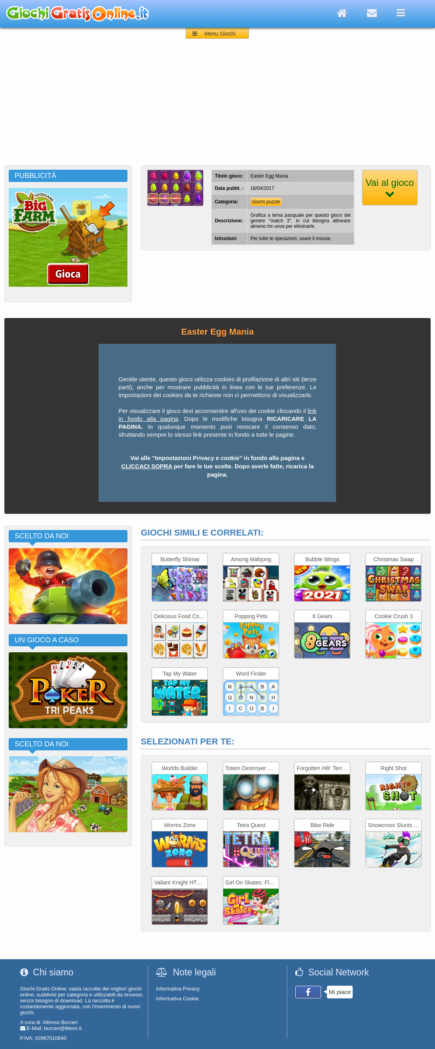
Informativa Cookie (177, 999)
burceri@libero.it (63, 1028)
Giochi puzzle (266, 201)
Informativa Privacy (178, 989)
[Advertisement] (217, 106)
